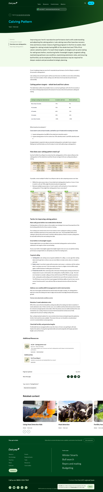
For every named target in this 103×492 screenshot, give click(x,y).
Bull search (68, 459)
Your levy (11, 459)
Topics (39, 4)
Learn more (33, 351)
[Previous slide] (24, 431)
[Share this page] (26, 487)
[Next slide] (28, 431)
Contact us (13, 470)
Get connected (89, 440)
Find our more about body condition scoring (41, 298)
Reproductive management (30, 387)
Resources (46, 4)
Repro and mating (71, 463)
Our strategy (12, 457)
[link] (18, 39)
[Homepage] (14, 3)
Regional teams (28, 457)
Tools (25, 459)
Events (26, 454)
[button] (78, 376)
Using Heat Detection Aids (32, 424)
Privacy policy (74, 487)
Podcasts (11, 465)
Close (90, 486)
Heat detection (63, 424)
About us (63, 4)
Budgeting (67, 468)
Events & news (55, 4)
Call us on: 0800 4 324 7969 (19, 480)
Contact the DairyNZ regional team (81, 480)
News (10, 462)
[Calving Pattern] (75, 376)
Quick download (40, 351)
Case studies (27, 465)
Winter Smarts (70, 455)
